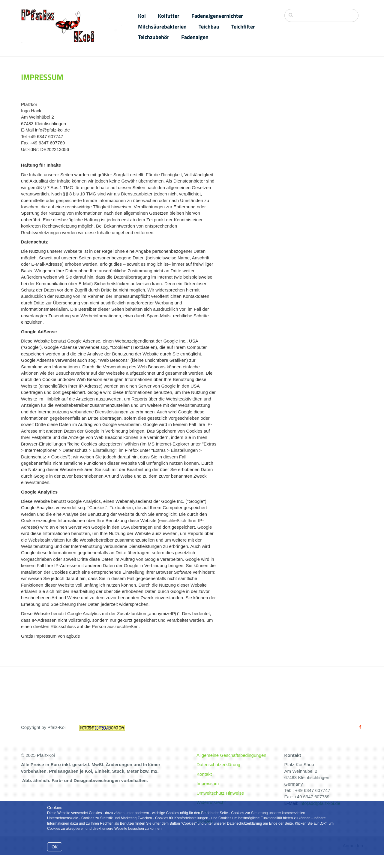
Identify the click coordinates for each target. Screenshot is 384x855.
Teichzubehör (153, 37)
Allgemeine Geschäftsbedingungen (231, 755)
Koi (142, 16)
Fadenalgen (194, 37)
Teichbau (209, 27)
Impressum (207, 783)
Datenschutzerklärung (244, 823)
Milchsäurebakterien (162, 27)
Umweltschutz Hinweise (220, 793)
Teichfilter (243, 27)
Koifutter (168, 16)
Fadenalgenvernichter (217, 16)
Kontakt (204, 774)
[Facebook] (360, 727)
